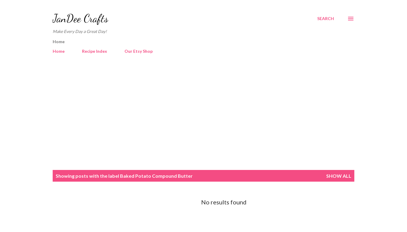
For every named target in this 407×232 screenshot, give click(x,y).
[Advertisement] (203, 113)
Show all (338, 176)
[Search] (325, 18)
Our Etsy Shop (138, 51)
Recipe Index (94, 51)
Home (59, 51)
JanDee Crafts (80, 18)
